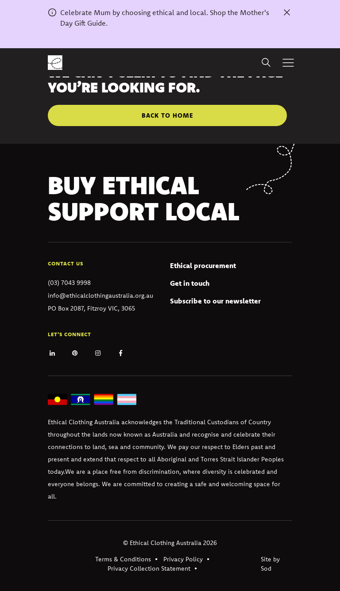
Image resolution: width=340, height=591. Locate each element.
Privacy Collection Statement (149, 568)
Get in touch (189, 283)
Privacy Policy (183, 559)
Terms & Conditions (123, 559)
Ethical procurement (203, 265)
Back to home (167, 115)
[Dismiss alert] (287, 12)
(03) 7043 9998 (69, 283)
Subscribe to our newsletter (215, 300)
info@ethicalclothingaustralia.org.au (100, 295)
